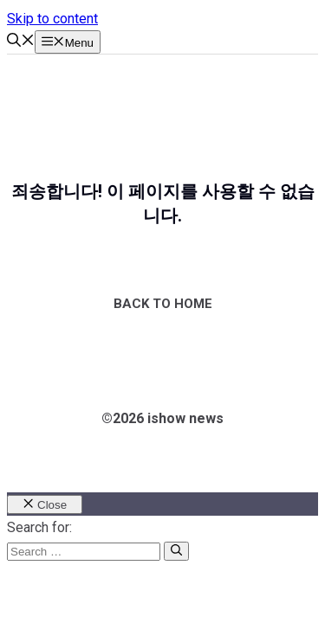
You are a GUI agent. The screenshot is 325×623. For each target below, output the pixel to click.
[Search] (176, 551)
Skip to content (52, 18)
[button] (21, 42)
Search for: (39, 527)
